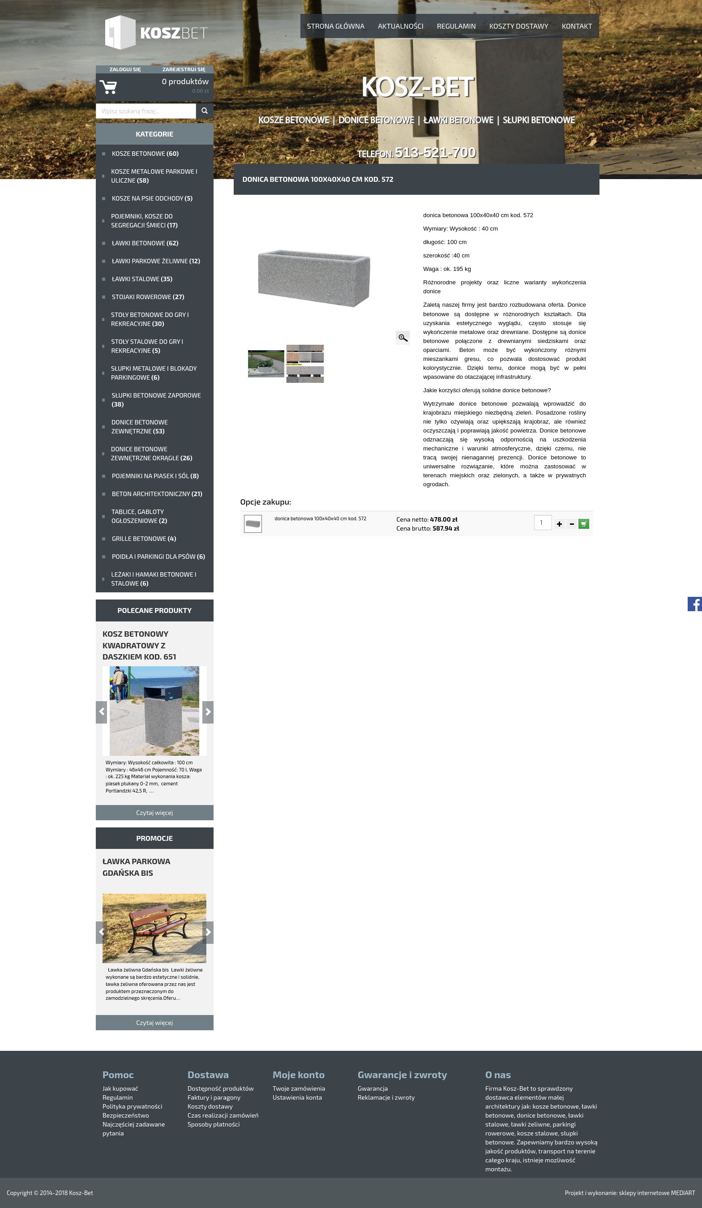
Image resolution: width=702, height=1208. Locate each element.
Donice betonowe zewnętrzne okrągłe (152, 453)
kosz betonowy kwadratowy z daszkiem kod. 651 (139, 645)
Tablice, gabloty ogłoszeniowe (139, 516)
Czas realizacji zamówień (223, 1115)
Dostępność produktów (221, 1088)
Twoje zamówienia (299, 1088)
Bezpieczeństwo (126, 1115)
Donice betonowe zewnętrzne (139, 426)
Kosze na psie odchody (152, 198)
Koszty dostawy (518, 25)
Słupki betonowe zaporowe (156, 399)
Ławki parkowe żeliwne (156, 261)
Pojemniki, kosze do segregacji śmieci (144, 220)
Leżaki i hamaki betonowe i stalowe (153, 578)
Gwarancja (373, 1088)
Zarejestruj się (184, 69)
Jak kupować (120, 1088)
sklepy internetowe (644, 1192)
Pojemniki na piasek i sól (155, 476)
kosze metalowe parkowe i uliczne (154, 175)
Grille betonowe (144, 538)
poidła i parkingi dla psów (158, 556)
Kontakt (577, 25)
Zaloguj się (125, 69)
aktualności (401, 25)
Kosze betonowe (145, 153)
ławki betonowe (145, 243)
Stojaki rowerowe (148, 296)
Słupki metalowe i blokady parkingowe (154, 372)
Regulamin (456, 25)
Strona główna (335, 25)
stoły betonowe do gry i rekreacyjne (150, 319)
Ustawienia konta (297, 1097)
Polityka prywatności (133, 1106)
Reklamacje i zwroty (386, 1097)
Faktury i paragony (214, 1097)
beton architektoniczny (157, 493)
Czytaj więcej (154, 812)
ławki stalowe (142, 279)
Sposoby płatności (214, 1124)
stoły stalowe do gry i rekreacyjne (147, 346)
